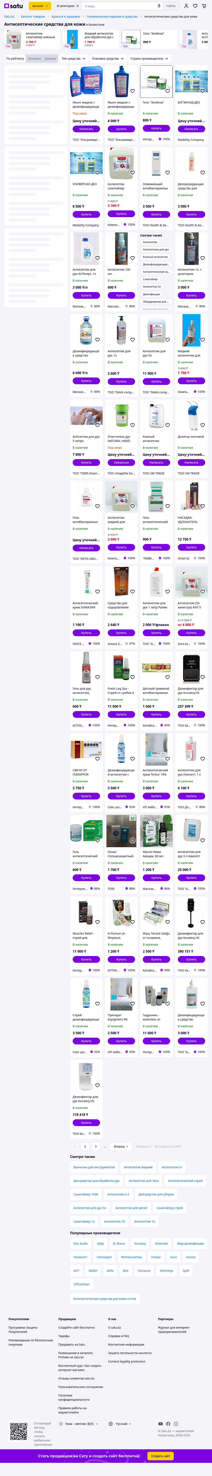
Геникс (156, 1269)
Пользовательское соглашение (80, 1399)
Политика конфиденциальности (74, 1409)
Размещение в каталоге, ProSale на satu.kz (75, 1367)
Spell (186, 1282)
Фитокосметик (131, 1269)
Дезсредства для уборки (156, 1206)
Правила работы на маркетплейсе (72, 1422)
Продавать (66, 1356)
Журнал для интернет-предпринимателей (174, 1341)
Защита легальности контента (129, 1365)
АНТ (76, 1282)
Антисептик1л (172, 1179)
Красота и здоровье (66, 16)
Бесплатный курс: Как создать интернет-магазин (80, 1379)
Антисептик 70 (114, 1233)
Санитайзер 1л (84, 1233)
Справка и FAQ (118, 1348)
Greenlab (161, 1255)
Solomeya (166, 1282)
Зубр (100, 1255)
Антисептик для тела (144, 1193)
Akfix (110, 1282)
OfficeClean (81, 1296)
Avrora (190, 1269)
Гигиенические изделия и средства (112, 16)
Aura (173, 1269)
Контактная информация (126, 1356)
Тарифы (64, 1348)
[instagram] (175, 1435)
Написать (86, 129)
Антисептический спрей (185, 1193)
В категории (68, 6)
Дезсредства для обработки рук (96, 1193)
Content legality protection (126, 1373)
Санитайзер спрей (170, 1220)
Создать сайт (160, 1468)
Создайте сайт (68, 1339)
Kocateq (140, 1255)
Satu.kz (9, 16)
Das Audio (80, 1255)
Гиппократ (104, 1269)
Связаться (121, 462)
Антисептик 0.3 (118, 1206)
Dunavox (144, 1282)
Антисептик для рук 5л (89, 1220)
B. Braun (119, 1255)
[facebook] (168, 1435)
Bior (126, 1282)
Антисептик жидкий (138, 1179)
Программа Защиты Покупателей (23, 1341)
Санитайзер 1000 (85, 1206)
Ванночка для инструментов (93, 1179)
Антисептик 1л (144, 1233)
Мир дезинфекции (190, 1255)
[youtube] (160, 1435)
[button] (121, 129)
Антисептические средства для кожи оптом (104, 1310)
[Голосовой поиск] (159, 6)
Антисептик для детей (131, 1220)
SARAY (93, 1282)
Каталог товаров (33, 16)
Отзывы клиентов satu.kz (76, 1390)
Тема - (75, 1436)
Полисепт (80, 1269)
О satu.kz (114, 1339)
